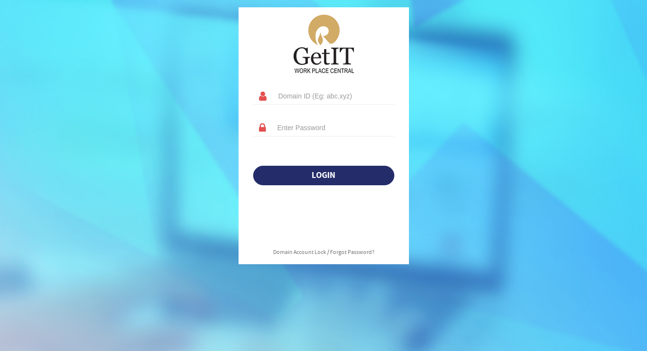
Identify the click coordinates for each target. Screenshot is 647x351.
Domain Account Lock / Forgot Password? (323, 252)
